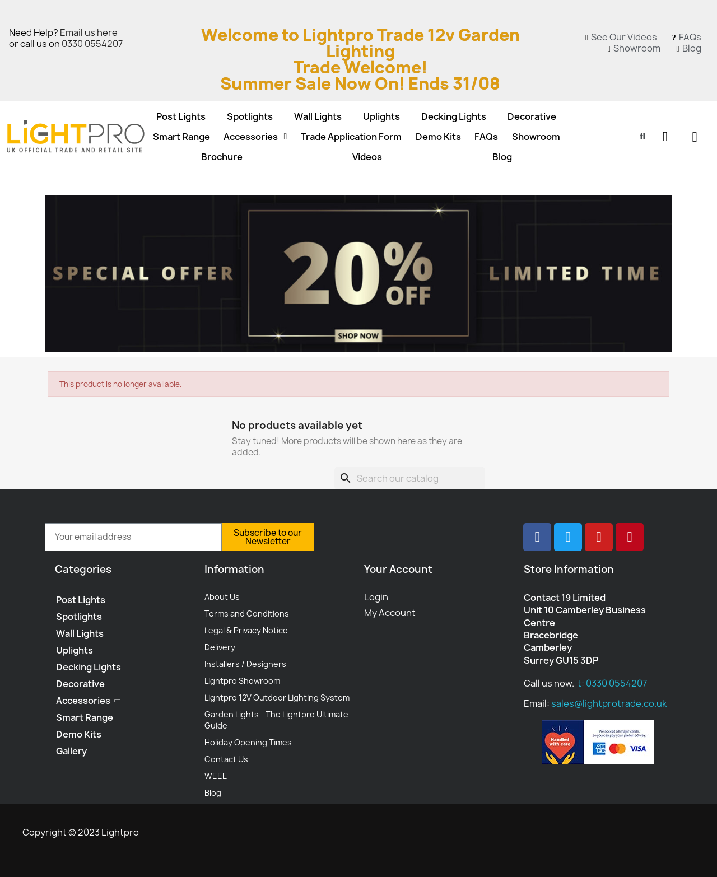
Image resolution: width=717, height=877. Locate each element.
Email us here (89, 32)
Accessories (255, 137)
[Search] (409, 478)
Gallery (71, 751)
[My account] (665, 137)
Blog (502, 157)
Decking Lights (453, 116)
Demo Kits (438, 136)
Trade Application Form (351, 136)
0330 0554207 (92, 44)
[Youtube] (599, 537)
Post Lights (181, 116)
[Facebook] (537, 537)
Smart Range (181, 136)
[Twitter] (568, 537)
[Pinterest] (630, 537)
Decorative (532, 116)
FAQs (486, 136)
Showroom (536, 136)
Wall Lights (318, 116)
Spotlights (250, 116)
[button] (642, 137)
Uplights (381, 116)
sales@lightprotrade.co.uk (609, 703)
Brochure (222, 157)
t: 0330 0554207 (612, 683)
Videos (367, 157)
